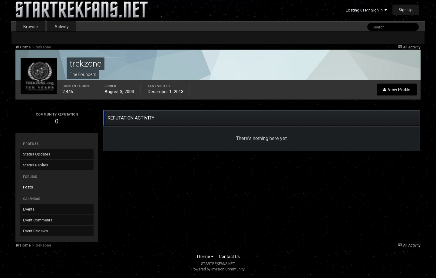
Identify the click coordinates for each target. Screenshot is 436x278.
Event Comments (37, 220)
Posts (28, 187)
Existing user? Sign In (366, 10)
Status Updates (36, 154)
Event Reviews (35, 231)
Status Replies (35, 165)
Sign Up (406, 10)
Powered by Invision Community (218, 269)
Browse (30, 26)
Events (29, 209)
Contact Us (229, 256)
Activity (61, 26)
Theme (204, 256)
